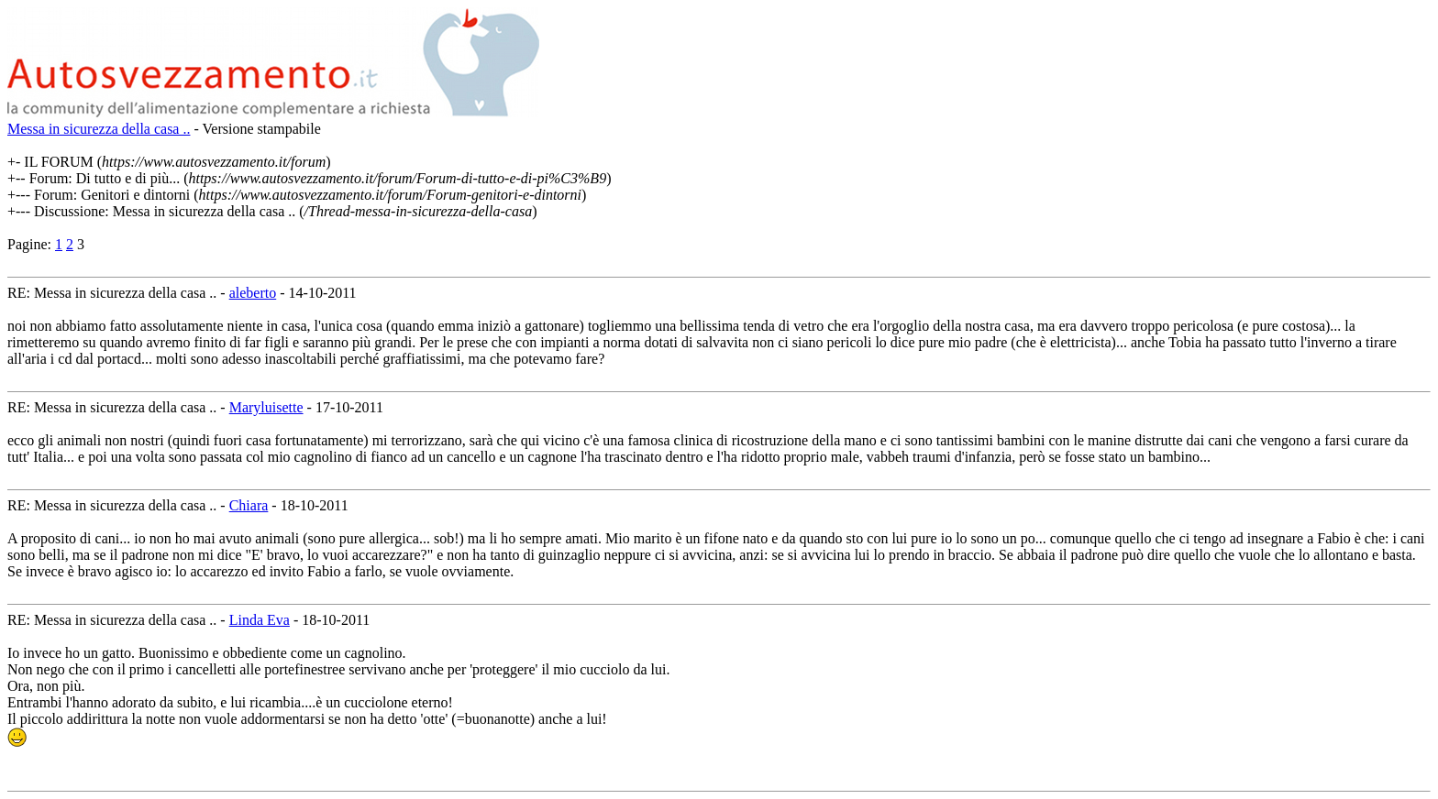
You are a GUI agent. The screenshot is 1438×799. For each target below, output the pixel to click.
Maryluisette (266, 407)
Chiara (249, 505)
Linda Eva (259, 620)
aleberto (253, 293)
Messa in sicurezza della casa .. (98, 129)
